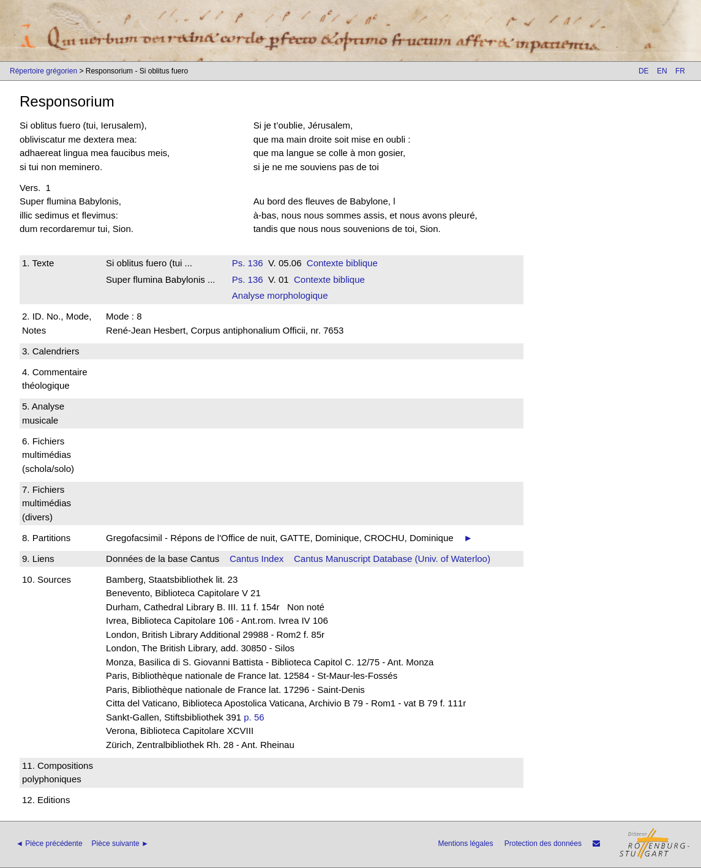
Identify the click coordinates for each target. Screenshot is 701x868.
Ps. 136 (247, 263)
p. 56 (254, 717)
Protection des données (543, 843)
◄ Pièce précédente (49, 843)
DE (644, 71)
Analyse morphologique (280, 295)
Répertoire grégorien (43, 71)
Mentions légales (465, 843)
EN (662, 71)
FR (680, 71)
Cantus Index (256, 558)
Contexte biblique (342, 263)
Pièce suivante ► (120, 843)
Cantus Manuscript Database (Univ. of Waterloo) (392, 558)
